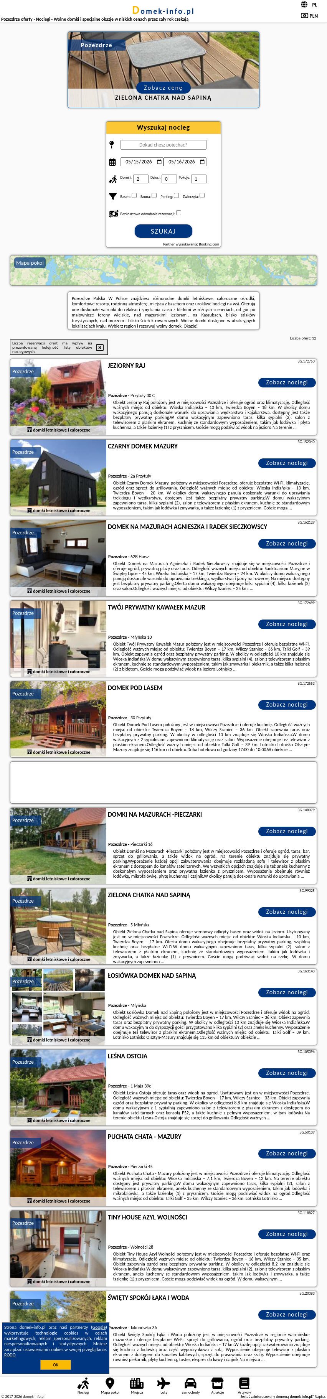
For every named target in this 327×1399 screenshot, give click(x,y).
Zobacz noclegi (287, 382)
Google (99, 1327)
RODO (10, 1355)
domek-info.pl (163, 11)
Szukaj (163, 231)
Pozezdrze (23, 371)
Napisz (320, 1396)
